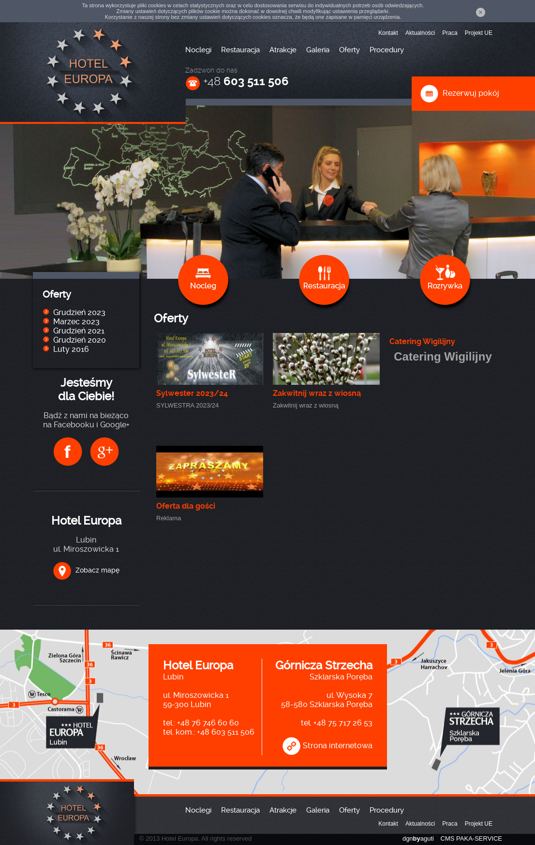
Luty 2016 (71, 349)
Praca (449, 33)
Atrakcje (283, 49)
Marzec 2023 (76, 321)
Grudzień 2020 (79, 340)
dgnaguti (418, 838)
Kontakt (388, 33)
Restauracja (240, 49)
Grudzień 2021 (78, 330)
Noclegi (198, 49)
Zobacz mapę (86, 570)
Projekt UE (478, 33)
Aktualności (420, 33)
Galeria (317, 49)
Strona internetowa (327, 745)
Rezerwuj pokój (459, 93)
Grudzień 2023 (79, 312)
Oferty (349, 49)
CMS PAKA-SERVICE (471, 838)
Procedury (387, 49)
